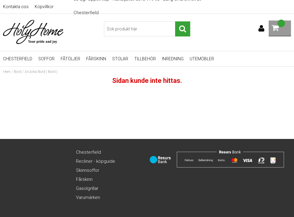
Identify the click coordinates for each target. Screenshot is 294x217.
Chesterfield (17, 58)
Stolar (120, 58)
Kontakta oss (16, 6)
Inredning (173, 58)
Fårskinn (96, 58)
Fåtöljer (70, 58)
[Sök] (147, 28)
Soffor (46, 58)
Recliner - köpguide (95, 161)
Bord (17, 72)
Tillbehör (145, 58)
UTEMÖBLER (202, 58)
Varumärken (88, 197)
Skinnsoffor (87, 170)
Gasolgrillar (87, 188)
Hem (7, 72)
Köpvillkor (44, 6)
